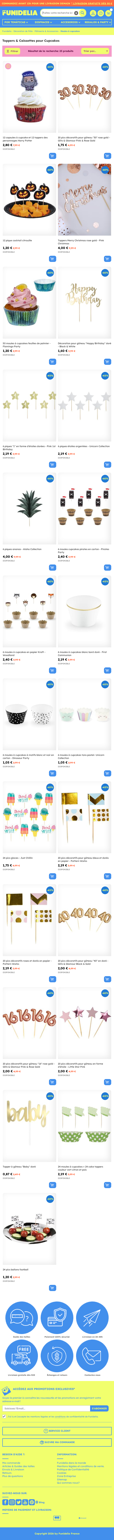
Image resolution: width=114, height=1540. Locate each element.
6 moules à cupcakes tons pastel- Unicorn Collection (81, 757)
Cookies (61, 1472)
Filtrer (14, 51)
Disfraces (42, 22)
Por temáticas (14, 22)
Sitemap (62, 1479)
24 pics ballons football (15, 1269)
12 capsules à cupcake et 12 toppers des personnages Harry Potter (25, 139)
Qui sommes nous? (68, 1482)
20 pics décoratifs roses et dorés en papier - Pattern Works (27, 962)
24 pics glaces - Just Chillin (18, 857)
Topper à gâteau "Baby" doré (19, 1166)
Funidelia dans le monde (71, 1462)
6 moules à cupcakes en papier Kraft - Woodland (24, 654)
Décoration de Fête (23, 31)
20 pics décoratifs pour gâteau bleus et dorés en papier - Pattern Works (83, 859)
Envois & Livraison (13, 1469)
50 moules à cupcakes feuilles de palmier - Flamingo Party (27, 345)
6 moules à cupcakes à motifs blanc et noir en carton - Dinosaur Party (28, 757)
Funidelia (6, 31)
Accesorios (69, 22)
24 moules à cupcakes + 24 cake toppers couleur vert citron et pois (80, 1168)
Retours (7, 1472)
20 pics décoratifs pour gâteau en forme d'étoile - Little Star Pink (80, 1065)
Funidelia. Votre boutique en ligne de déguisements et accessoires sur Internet (20, 12)
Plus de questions (12, 1476)
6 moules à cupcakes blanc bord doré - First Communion (82, 654)
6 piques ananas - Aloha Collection (22, 549)
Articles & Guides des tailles (18, 1466)
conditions (60, 1416)
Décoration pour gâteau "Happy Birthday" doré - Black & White (84, 345)
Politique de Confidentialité (73, 1469)
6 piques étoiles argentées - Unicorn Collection (84, 446)
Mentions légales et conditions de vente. (80, 1466)
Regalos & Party (96, 22)
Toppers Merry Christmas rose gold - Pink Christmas (81, 242)
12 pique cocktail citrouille (17, 240)
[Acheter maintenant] (52, 156)
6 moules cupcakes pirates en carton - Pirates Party (83, 551)
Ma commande (11, 1462)
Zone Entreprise (66, 1476)
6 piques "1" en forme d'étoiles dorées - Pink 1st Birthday (29, 448)
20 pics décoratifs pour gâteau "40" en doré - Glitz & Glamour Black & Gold (83, 962)
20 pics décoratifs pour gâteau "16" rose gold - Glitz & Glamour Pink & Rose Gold (29, 1065)
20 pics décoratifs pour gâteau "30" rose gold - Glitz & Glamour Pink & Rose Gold (84, 139)
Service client (57, 1431)
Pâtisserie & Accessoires (46, 31)
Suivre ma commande (57, 1442)
